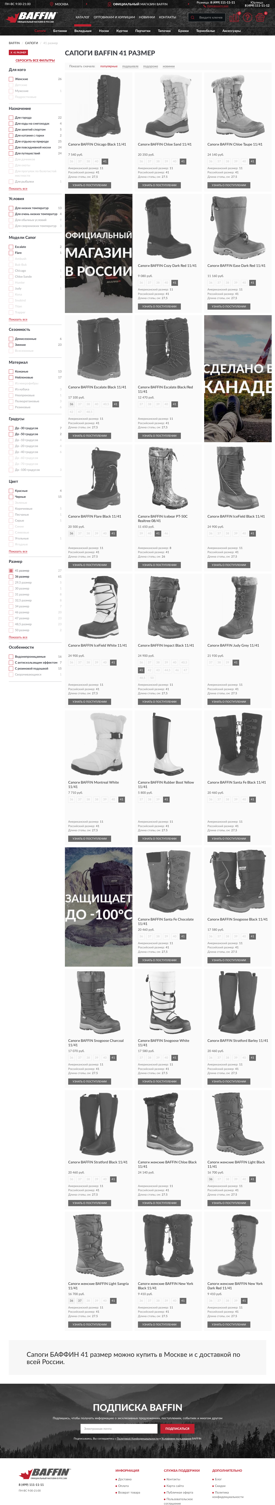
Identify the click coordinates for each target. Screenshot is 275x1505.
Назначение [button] (20, 109)
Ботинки (60, 31)
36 (71, 161)
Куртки (122, 31)
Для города (23, 117)
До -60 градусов (26, 458)
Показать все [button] (18, 188)
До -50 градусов (26, 434)
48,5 (89, 412)
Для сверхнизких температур (36, 226)
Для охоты (22, 165)
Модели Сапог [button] (22, 238)
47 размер (22, 618)
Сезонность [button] (19, 330)
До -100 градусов (27, 470)
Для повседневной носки (33, 147)
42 (71, 412)
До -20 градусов (26, 446)
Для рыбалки (24, 181)
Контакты (167, 17)
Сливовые (22, 532)
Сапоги (40, 31)
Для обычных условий (30, 220)
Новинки (147, 17)
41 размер (22, 570)
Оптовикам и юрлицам (114, 17)
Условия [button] (16, 199)
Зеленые (21, 502)
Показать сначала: (82, 66)
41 (105, 161)
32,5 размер (23, 600)
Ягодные (21, 544)
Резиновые (22, 407)
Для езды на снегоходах (32, 123)
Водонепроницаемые (30, 656)
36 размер (22, 576)
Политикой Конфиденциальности (138, 1415)
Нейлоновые (24, 377)
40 (96, 161)
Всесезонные (24, 350)
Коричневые (23, 508)
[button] (216, 5)
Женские (21, 79)
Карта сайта (175, 1462)
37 (80, 161)
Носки (104, 31)
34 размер (22, 606)
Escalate (20, 247)
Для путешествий (27, 153)
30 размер (22, 588)
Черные (20, 496)
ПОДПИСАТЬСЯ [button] (177, 1405)
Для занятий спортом (30, 129)
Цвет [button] (13, 482)
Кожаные (21, 371)
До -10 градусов (26, 440)
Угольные (22, 538)
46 (166, 533)
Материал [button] (18, 363)
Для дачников (25, 159)
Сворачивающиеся (28, 674)
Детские (21, 85)
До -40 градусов (26, 452)
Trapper (20, 312)
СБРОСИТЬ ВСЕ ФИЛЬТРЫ (35, 60)
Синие (19, 526)
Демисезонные (25, 339)
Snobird (20, 300)
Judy (18, 288)
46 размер (22, 612)
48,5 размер (23, 624)
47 (80, 412)
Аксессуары (231, 31)
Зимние (20, 344)
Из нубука (22, 389)
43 (158, 662)
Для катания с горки (29, 135)
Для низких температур (32, 208)
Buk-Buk (21, 264)
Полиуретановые (27, 401)
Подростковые (25, 97)
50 (152, 670)
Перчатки (142, 31)
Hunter (20, 282)
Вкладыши (83, 31)
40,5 (106, 404)
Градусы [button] (16, 419)
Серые (19, 520)
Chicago (20, 270)
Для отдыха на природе (32, 141)
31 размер (22, 594)
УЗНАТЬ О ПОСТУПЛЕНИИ (90, 185)
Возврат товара (129, 1469)
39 (166, 161)
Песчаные (22, 514)
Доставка (125, 1456)
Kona (18, 294)
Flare (18, 253)
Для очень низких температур (36, 214)
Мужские (21, 91)
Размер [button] (15, 562)
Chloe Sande (23, 276)
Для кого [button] (17, 70)
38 (88, 161)
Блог (218, 1456)
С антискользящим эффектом (36, 662)
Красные (21, 490)
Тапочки (164, 31)
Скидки (220, 1462)
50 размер (22, 630)
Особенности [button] (21, 648)
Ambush (20, 258)
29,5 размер (23, 582)
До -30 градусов (26, 428)
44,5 (167, 662)
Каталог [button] (83, 17)
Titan (18, 306)
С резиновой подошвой (31, 668)
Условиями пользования (176, 1415)
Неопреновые (25, 395)
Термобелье (205, 31)
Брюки (183, 31)
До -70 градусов (26, 464)
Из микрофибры (26, 383)
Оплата (123, 1462)
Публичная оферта (180, 1469)
